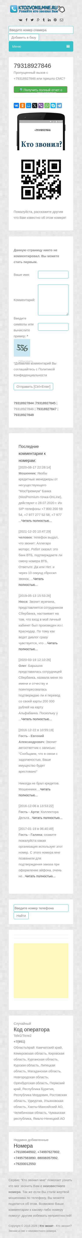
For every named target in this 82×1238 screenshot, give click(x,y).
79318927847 (47, 409)
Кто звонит (46, 1225)
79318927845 (45, 403)
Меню (41, 46)
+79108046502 (25, 1152)
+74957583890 (25, 1158)
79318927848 (24, 415)
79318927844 (24, 403)
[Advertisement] (41, 970)
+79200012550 (25, 1164)
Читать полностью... (36, 520)
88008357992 (47, 1158)
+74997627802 (48, 1152)
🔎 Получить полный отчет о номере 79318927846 (40, 90)
